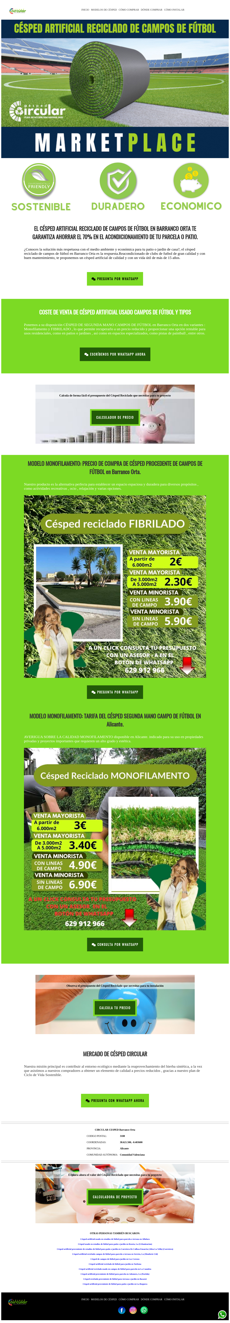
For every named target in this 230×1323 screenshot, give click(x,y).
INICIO (85, 9)
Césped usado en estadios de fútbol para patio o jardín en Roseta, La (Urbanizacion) (115, 1244)
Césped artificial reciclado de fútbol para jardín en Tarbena (115, 1264)
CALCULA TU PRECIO (115, 1008)
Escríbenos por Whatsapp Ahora (115, 354)
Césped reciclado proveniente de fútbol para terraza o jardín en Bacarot (115, 1279)
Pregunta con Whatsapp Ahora (115, 1100)
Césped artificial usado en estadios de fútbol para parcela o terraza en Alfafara (115, 1239)
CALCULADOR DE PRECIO (115, 417)
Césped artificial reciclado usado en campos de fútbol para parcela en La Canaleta (115, 1269)
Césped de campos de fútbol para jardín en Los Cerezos (115, 1259)
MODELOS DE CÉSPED (104, 9)
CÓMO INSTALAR (174, 9)
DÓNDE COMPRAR (151, 9)
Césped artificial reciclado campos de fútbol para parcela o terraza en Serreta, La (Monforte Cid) (115, 1254)
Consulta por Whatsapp (115, 944)
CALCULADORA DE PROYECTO (115, 1197)
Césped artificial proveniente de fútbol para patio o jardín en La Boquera (115, 1284)
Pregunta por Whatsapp (115, 279)
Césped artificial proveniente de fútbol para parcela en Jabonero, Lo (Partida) (115, 1274)
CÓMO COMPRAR (129, 9)
